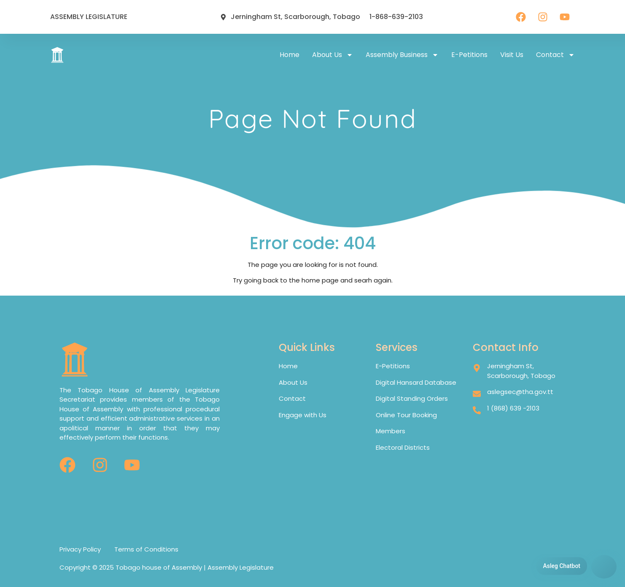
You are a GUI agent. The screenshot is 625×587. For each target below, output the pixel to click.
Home (289, 55)
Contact (555, 54)
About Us (332, 54)
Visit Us (511, 55)
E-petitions (469, 55)
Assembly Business (402, 54)
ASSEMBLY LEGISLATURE (88, 17)
